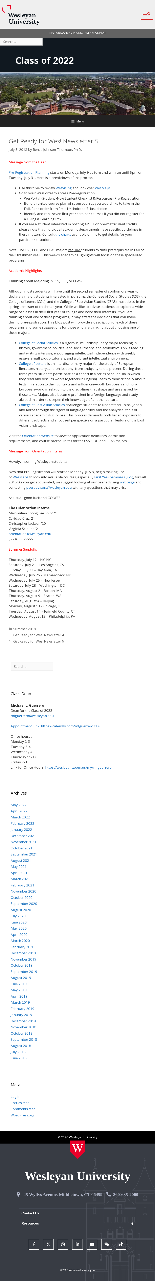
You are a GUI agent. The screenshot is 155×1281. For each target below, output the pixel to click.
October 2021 (21, 848)
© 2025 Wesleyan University (77, 1270)
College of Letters (32, 363)
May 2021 (19, 866)
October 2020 (21, 897)
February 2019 (22, 1008)
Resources (30, 1223)
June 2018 (19, 1058)
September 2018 (24, 1039)
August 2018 (21, 1045)
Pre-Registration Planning (29, 172)
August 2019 (21, 977)
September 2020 (24, 903)
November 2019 (23, 959)
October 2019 (21, 965)
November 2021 (23, 841)
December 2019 (23, 953)
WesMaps (103, 188)
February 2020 (22, 947)
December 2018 (23, 1021)
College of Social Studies (38, 342)
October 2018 (21, 1033)
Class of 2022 (44, 60)
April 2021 (19, 872)
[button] (147, 14)
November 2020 (23, 891)
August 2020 (21, 910)
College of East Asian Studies (42, 404)
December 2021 (23, 835)
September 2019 (24, 971)
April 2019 (19, 996)
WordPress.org (22, 1115)
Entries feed (20, 1102)
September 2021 (24, 854)
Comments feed (23, 1109)
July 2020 (18, 916)
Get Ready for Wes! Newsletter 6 (38, 641)
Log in (15, 1096)
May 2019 (19, 990)
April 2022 (19, 811)
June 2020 (19, 922)
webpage (127, 482)
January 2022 (21, 829)
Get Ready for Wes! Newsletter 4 (38, 635)
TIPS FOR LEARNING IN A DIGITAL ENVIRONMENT (77, 32)
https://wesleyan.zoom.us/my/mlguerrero (78, 767)
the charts (63, 234)
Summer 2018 (24, 629)
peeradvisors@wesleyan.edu (49, 487)
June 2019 (19, 984)
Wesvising (64, 188)
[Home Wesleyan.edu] (77, 1150)
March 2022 (20, 817)
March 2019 (20, 1002)
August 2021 (21, 860)
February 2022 (22, 823)
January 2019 (21, 1014)
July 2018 (18, 1051)
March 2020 (20, 940)
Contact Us (30, 1213)
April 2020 (19, 934)
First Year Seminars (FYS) (113, 477)
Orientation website (38, 435)
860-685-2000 (125, 1194)
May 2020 (19, 928)
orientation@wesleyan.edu (30, 533)
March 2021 (20, 879)
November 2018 (23, 1027)
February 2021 (22, 885)
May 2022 (19, 804)
